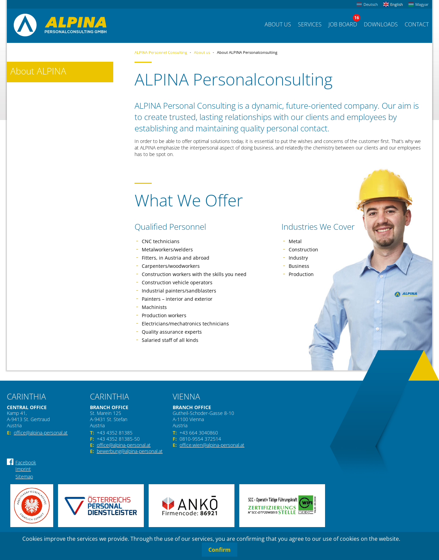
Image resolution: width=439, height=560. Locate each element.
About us (202, 52)
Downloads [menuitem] (381, 24)
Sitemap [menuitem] (24, 476)
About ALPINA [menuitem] (38, 71)
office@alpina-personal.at (41, 433)
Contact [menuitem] (417, 24)
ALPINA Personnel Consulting (161, 52)
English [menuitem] (396, 4)
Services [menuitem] (310, 24)
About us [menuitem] (278, 24)
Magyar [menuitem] (422, 4)
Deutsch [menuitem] (370, 4)
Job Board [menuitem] (342, 24)
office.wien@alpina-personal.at (212, 445)
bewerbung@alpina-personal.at (130, 451)
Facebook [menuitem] (25, 462)
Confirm (219, 549)
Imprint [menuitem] (23, 469)
